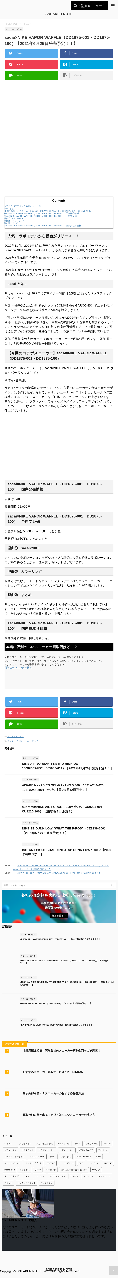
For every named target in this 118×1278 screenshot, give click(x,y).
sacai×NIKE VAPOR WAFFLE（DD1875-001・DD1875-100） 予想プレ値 (40, 216)
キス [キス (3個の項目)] (27, 1176)
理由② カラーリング (14, 221)
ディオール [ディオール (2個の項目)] (103, 1150)
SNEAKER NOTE (59, 14)
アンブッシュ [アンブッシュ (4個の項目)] (47, 1183)
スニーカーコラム (15, 736)
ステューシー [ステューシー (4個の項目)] (104, 1176)
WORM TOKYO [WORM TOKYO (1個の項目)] (86, 1150)
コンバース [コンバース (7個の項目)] (93, 1163)
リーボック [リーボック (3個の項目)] (51, 1170)
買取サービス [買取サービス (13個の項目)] (25, 1144)
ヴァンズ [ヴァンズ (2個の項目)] (96, 1170)
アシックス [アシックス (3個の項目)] (25, 1170)
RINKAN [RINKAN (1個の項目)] (107, 1144)
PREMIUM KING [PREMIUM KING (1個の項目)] (37, 1157)
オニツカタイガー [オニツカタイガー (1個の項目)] (12, 1176)
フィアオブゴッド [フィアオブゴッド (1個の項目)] (33, 1163)
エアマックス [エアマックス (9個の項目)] (10, 1150)
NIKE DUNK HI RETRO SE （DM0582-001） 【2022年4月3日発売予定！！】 (56, 1003)
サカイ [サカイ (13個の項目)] (53, 1157)
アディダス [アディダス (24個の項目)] (66, 1157)
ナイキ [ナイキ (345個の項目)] (78, 1144)
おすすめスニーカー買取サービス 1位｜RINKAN (53, 1072)
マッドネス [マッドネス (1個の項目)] (88, 1176)
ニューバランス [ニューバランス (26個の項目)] (67, 1163)
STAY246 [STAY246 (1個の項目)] (108, 1163)
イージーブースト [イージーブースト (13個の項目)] (12, 1163)
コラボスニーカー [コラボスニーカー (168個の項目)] (47, 1150)
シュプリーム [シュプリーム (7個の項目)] (92, 1144)
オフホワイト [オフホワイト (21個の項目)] (28, 1150)
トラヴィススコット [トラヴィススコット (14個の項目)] (26, 1183)
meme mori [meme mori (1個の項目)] (9, 1170)
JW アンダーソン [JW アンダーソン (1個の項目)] (57, 1176)
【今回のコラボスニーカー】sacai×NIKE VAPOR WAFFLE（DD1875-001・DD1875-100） (48, 211)
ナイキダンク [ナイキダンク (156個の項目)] (64, 1144)
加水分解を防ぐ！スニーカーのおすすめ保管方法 (53, 1093)
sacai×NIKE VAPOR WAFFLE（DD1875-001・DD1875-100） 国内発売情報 (41, 213)
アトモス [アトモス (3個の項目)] (74, 1176)
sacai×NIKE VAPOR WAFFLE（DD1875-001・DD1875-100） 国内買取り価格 (42, 225)
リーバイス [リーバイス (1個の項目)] (40, 1176)
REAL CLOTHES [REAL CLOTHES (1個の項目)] (83, 1157)
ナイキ (10, 741)
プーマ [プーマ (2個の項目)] (38, 1170)
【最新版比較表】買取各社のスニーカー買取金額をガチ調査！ (62, 1050)
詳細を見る (59, 915)
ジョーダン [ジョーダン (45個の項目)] (9, 1144)
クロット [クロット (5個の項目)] (8, 1183)
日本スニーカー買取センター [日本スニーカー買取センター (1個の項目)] (74, 1170)
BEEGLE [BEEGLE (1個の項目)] (51, 1163)
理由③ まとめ (11, 223)
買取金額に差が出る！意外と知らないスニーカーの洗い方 (59, 1114)
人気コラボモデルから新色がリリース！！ (24, 206)
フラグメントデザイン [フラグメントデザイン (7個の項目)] (14, 1157)
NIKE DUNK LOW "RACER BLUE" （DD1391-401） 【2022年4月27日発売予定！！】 (60, 939)
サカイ (35, 741)
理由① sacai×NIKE (13, 218)
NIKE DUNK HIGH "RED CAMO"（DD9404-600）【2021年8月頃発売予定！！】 (59, 873)
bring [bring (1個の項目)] (98, 1157)
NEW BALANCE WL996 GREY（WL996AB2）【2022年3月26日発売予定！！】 (57, 1025)
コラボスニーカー (23, 741)
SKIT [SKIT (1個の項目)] (81, 1163)
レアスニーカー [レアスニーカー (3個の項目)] (67, 1150)
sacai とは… (10, 208)
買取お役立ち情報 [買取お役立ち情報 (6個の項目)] (45, 1144)
